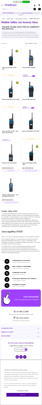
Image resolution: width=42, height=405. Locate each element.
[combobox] (19, 9)
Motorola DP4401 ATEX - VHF (29, 163)
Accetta (22, 394)
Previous (0, 14)
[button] (7, 328)
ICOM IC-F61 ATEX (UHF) (9, 163)
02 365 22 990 (21, 311)
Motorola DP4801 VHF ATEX (30, 131)
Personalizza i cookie (22, 390)
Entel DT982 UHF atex (29, 99)
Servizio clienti (21, 318)
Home (3, 18)
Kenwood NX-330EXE (28, 67)
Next (41, 14)
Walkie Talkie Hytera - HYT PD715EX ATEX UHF (10, 195)
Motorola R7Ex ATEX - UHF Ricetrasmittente (10, 131)
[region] (21, 382)
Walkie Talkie (10, 18)
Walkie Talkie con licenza (21, 18)
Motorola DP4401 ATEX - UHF (9, 68)
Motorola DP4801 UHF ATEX (10, 99)
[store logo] (10, 5)
